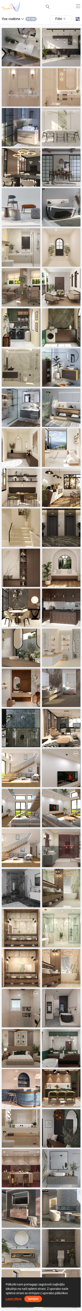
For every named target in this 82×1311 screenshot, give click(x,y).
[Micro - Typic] (21, 648)
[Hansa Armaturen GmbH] (21, 728)
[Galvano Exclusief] (21, 47)
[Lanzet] (61, 367)
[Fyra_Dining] (21, 487)
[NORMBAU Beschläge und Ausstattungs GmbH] (21, 1208)
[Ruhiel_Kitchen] (21, 1168)
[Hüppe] (61, 1168)
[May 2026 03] (21, 808)
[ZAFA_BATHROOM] (21, 247)
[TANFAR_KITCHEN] (61, 608)
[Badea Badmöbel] (21, 407)
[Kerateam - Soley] (21, 1248)
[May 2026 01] (21, 848)
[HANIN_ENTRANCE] (61, 1128)
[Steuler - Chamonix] (61, 1208)
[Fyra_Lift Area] (61, 527)
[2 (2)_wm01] (21, 968)
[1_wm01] (61, 888)
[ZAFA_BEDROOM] (21, 287)
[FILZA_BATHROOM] (21, 1128)
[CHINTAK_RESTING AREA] (61, 568)
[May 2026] (21, 768)
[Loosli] (21, 127)
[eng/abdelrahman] (21, 1008)
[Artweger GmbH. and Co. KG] (61, 407)
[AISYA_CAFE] (21, 1088)
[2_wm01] (21, 928)
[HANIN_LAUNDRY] (61, 327)
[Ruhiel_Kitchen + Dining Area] (61, 1088)
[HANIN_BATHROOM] (61, 1048)
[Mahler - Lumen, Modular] (61, 688)
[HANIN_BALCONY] (61, 287)
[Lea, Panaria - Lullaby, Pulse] (61, 648)
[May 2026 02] (61, 808)
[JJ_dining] (61, 127)
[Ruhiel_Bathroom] (61, 848)
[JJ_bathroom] (21, 87)
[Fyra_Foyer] (21, 447)
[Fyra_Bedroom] (61, 447)
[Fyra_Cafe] (61, 487)
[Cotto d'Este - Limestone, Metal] (21, 688)
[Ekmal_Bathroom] (21, 367)
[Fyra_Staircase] (21, 527)
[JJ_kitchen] (61, 47)
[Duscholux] (21, 888)
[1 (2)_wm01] (61, 968)
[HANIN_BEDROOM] (21, 1048)
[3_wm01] (61, 928)
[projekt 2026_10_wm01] (21, 167)
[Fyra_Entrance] (61, 247)
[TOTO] (61, 207)
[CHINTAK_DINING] (21, 608)
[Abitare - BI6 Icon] (61, 1008)
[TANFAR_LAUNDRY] (21, 327)
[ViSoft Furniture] (61, 167)
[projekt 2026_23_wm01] (61, 728)
